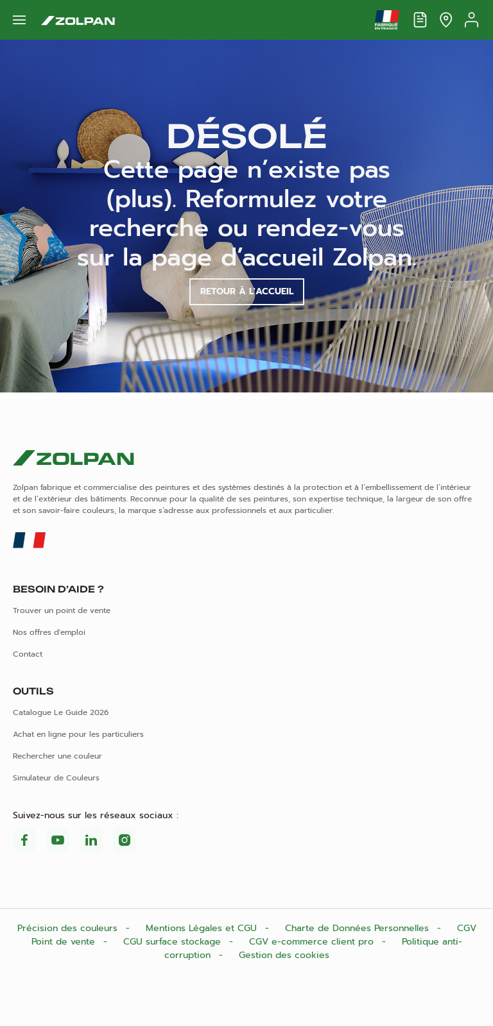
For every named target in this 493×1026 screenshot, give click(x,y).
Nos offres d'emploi (49, 632)
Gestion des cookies (284, 955)
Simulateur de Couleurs (56, 778)
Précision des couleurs (69, 928)
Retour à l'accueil (246, 291)
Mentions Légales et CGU (203, 928)
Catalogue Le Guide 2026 (60, 712)
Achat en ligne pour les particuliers (78, 734)
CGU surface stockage (173, 941)
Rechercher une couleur (57, 756)
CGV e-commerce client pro (313, 941)
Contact (27, 654)
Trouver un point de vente (61, 610)
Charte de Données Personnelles (358, 928)
